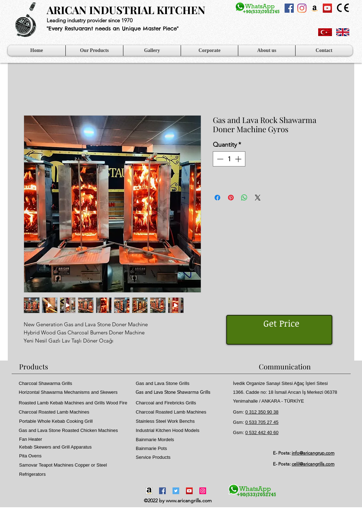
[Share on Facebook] (217, 197)
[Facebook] (162, 490)
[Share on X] (257, 197)
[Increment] (238, 159)
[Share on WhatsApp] (244, 197)
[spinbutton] (229, 159)
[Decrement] (219, 159)
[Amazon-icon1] (149, 490)
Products (33, 366)
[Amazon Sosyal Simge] (314, 8)
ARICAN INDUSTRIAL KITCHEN (126, 10)
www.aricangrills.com (189, 500)
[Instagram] (301, 8)
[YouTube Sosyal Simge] (327, 8)
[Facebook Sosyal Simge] (289, 8)
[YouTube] (189, 490)
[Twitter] (176, 490)
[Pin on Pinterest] (231, 197)
